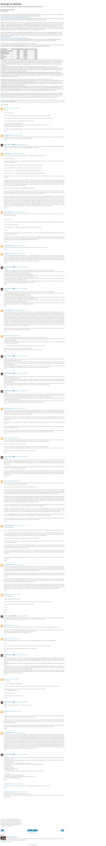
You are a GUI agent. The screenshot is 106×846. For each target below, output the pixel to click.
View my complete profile (5, 841)
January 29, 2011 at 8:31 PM (21, 144)
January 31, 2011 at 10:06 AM (12, 335)
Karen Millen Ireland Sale (9, 791)
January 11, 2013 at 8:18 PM (17, 783)
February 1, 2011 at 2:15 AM (19, 564)
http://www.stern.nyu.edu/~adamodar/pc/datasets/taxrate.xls (15, 38)
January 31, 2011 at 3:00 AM (19, 153)
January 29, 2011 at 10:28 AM (12, 108)
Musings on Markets (11, 4)
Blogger (35, 844)
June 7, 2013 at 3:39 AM (21, 791)
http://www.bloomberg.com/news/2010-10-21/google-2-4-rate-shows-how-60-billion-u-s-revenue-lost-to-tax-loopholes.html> (30, 640)
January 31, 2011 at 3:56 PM (12, 437)
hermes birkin (7, 783)
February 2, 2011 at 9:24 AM (12, 679)
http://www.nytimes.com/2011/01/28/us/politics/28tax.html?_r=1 (16, 17)
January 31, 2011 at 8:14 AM (19, 310)
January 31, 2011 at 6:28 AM (21, 267)
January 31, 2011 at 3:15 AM (19, 245)
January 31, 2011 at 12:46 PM (21, 355)
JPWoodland (7, 135)
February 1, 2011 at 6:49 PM (21, 615)
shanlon (6, 594)
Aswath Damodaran (8, 144)
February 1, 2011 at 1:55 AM (19, 525)
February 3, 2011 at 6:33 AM (21, 754)
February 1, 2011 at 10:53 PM (12, 638)
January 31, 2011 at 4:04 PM (21, 456)
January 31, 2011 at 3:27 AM (19, 253)
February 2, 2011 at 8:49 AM (21, 654)
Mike (5, 108)
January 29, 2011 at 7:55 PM (16, 135)
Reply (5, 130)
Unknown (6, 711)
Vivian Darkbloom (8, 153)
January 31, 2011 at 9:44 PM (13, 480)
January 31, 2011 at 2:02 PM (19, 408)
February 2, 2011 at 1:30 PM (15, 711)
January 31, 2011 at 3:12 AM (19, 211)
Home (32, 830)
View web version (32, 833)
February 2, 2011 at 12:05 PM (21, 701)
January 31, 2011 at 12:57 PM (21, 390)
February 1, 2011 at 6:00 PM (14, 594)
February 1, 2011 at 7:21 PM (12, 625)
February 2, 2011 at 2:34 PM (19, 732)
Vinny (5, 480)
